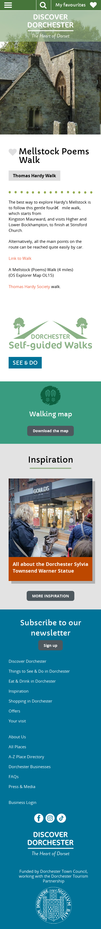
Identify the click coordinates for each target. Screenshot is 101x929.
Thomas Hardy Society (29, 286)
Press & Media (22, 786)
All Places (17, 746)
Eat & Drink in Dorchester (32, 681)
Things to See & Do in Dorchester (39, 671)
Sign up (50, 645)
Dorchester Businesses (30, 766)
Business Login (22, 802)
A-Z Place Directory (26, 756)
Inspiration (19, 691)
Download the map (50, 430)
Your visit (17, 721)
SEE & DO (25, 363)
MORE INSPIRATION (50, 595)
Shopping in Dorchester (30, 701)
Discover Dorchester (27, 661)
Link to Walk (20, 258)
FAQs (14, 776)
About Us (17, 736)
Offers (14, 711)
